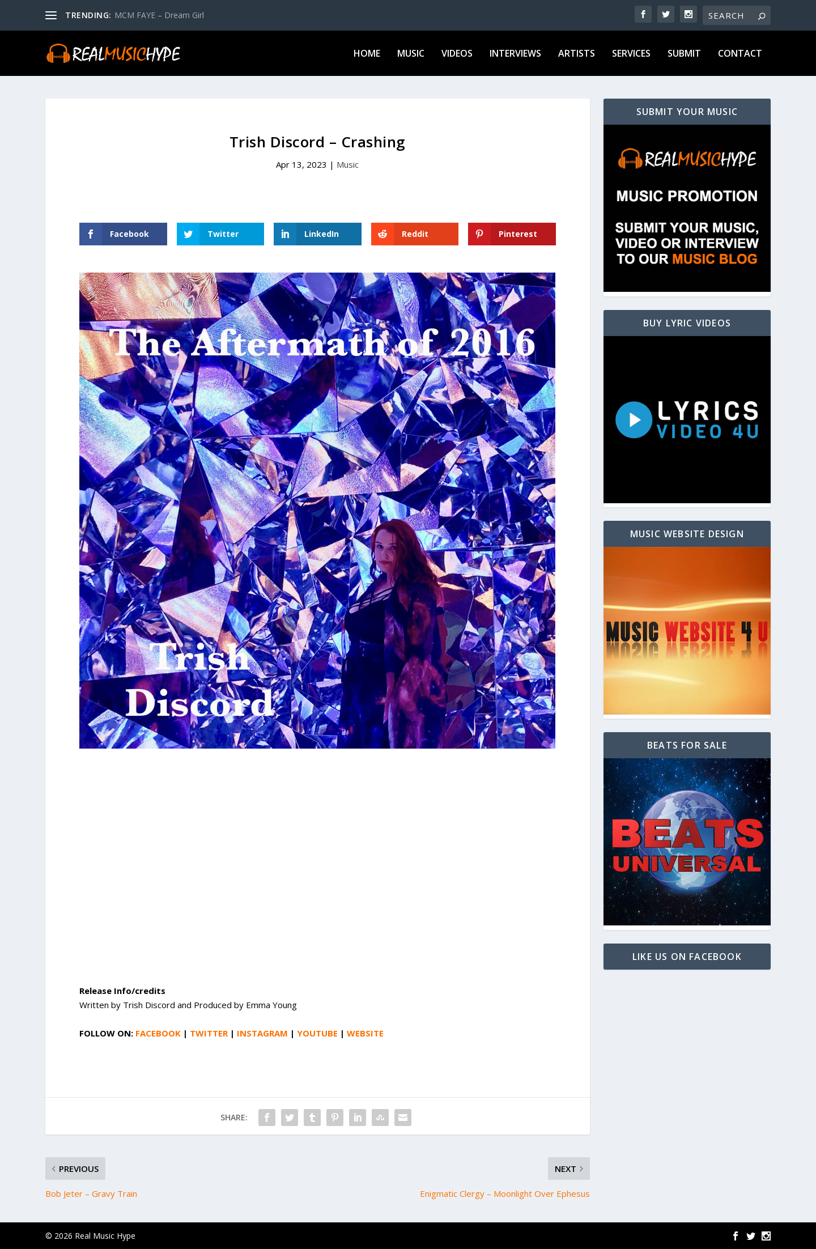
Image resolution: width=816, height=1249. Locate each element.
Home (367, 54)
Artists (576, 54)
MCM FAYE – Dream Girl (159, 15)
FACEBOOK (158, 1033)
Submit (684, 54)
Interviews (515, 54)
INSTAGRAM (262, 1033)
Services (631, 54)
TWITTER (209, 1033)
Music (410, 54)
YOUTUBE (317, 1033)
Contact (740, 54)
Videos (457, 54)
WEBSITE (365, 1033)
